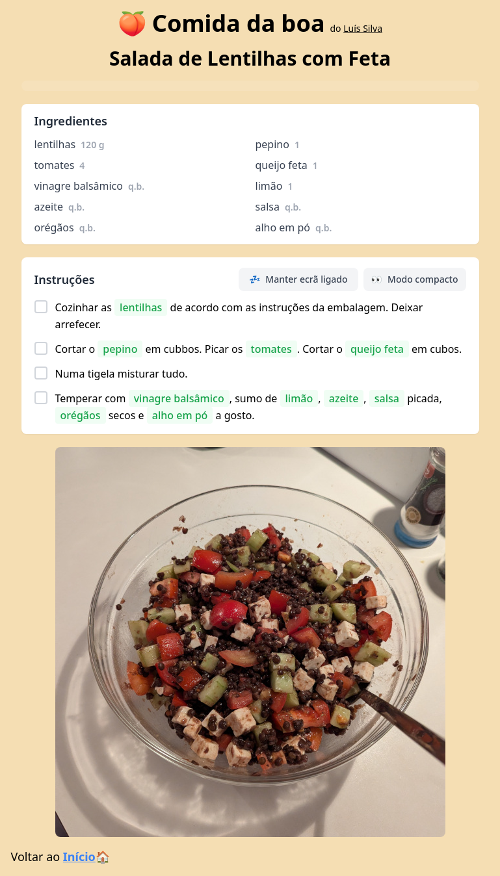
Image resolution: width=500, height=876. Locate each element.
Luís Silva (362, 28)
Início (79, 856)
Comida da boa (238, 23)
